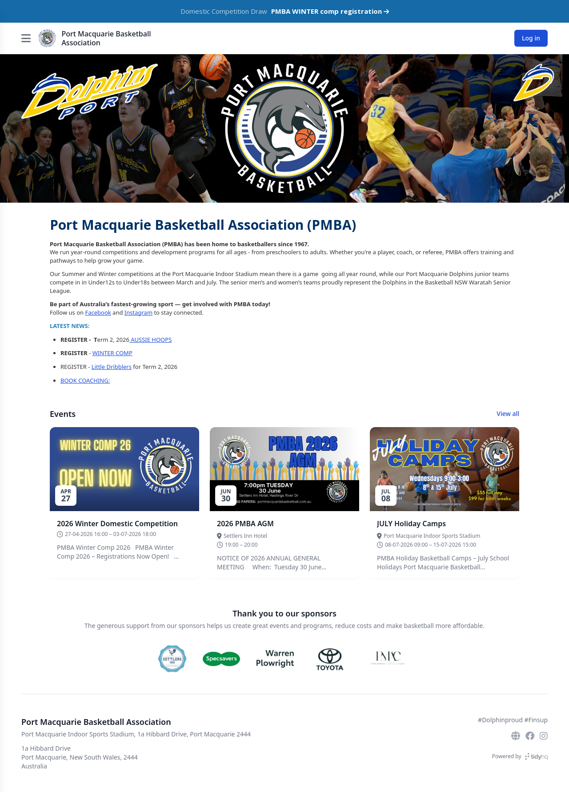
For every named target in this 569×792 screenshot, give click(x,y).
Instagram (138, 312)
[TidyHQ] (536, 756)
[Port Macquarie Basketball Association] (47, 38)
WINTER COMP (112, 353)
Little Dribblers (112, 367)
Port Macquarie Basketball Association (106, 38)
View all (508, 413)
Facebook (98, 312)
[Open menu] (26, 38)
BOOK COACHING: (85, 380)
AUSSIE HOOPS (150, 340)
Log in (531, 38)
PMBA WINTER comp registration (330, 11)
